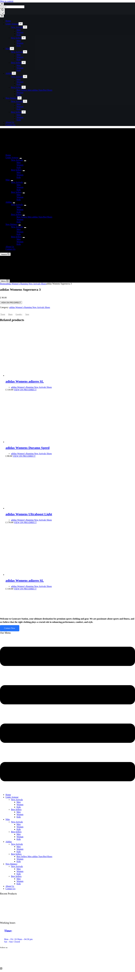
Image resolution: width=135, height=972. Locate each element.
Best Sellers (16, 809)
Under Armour (12, 797)
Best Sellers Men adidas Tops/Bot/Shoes (34, 856)
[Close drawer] (2, 16)
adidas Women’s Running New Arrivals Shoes (25, 284)
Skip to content (6, 1)
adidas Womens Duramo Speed (28, 448)
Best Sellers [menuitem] (16, 38)
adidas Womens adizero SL (25, 381)
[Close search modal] (2, 3)
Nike (8, 819)
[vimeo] (67, 963)
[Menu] (5, 281)
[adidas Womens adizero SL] (31, 375)
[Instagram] (67, 968)
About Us (10, 886)
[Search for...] (12, 6)
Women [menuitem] (20, 32)
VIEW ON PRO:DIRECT (11, 303)
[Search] (5, 254)
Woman (20, 837)
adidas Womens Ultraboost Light (29, 514)
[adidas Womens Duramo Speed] (31, 442)
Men (19, 802)
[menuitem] (20, 23)
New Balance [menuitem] (11, 98)
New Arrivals (17, 799)
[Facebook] (67, 952)
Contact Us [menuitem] (10, 125)
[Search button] (2, 11)
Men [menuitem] (19, 30)
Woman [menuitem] (20, 68)
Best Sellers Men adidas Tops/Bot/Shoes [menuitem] (34, 90)
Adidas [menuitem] (9, 73)
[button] (67, 714)
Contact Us (10, 888)
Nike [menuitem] (8, 48)
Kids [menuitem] (19, 35)
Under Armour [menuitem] (12, 24)
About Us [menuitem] (10, 122)
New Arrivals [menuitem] (17, 27)
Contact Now (9, 628)
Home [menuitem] (8, 21)
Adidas (9, 841)
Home (2, 284)
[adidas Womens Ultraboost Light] (31, 508)
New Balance (11, 864)
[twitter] (67, 958)
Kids (19, 807)
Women (20, 804)
